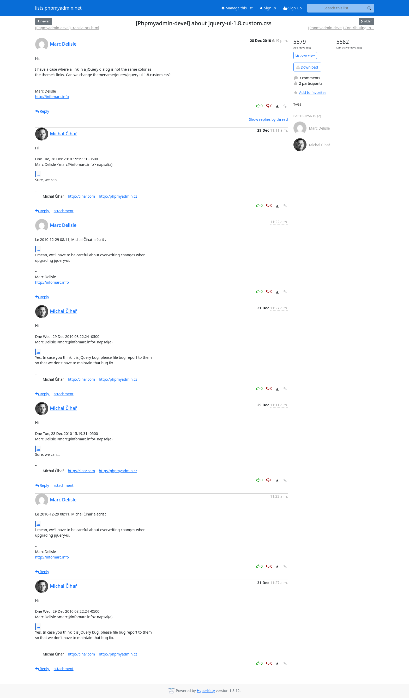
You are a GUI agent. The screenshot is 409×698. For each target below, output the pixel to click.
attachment (64, 210)
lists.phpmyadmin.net (58, 8)
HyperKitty (206, 690)
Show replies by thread (268, 119)
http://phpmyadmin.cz (118, 196)
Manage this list (237, 7)
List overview (305, 55)
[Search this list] (336, 8)
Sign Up (292, 7)
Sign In (268, 7)
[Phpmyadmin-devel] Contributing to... (341, 27)
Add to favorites (309, 92)
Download (307, 67)
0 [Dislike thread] (269, 105)
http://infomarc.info (52, 96)
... (38, 174)
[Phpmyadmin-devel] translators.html (67, 27)
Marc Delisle (63, 44)
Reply (42, 111)
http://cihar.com (81, 196)
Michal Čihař (63, 133)
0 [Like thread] (259, 105)
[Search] (369, 8)
